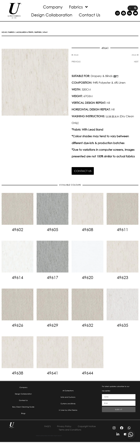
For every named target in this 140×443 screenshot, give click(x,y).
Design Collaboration (51, 14)
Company (53, 6)
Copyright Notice (87, 427)
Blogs (23, 414)
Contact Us (89, 14)
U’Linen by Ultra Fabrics (68, 411)
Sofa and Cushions (68, 397)
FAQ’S (46, 427)
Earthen (38, 32)
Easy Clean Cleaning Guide (23, 407)
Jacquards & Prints (24, 32)
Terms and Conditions (70, 430)
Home (4, 32)
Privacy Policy (63, 427)
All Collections (68, 391)
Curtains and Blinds (68, 404)
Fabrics (78, 7)
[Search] (135, 8)
